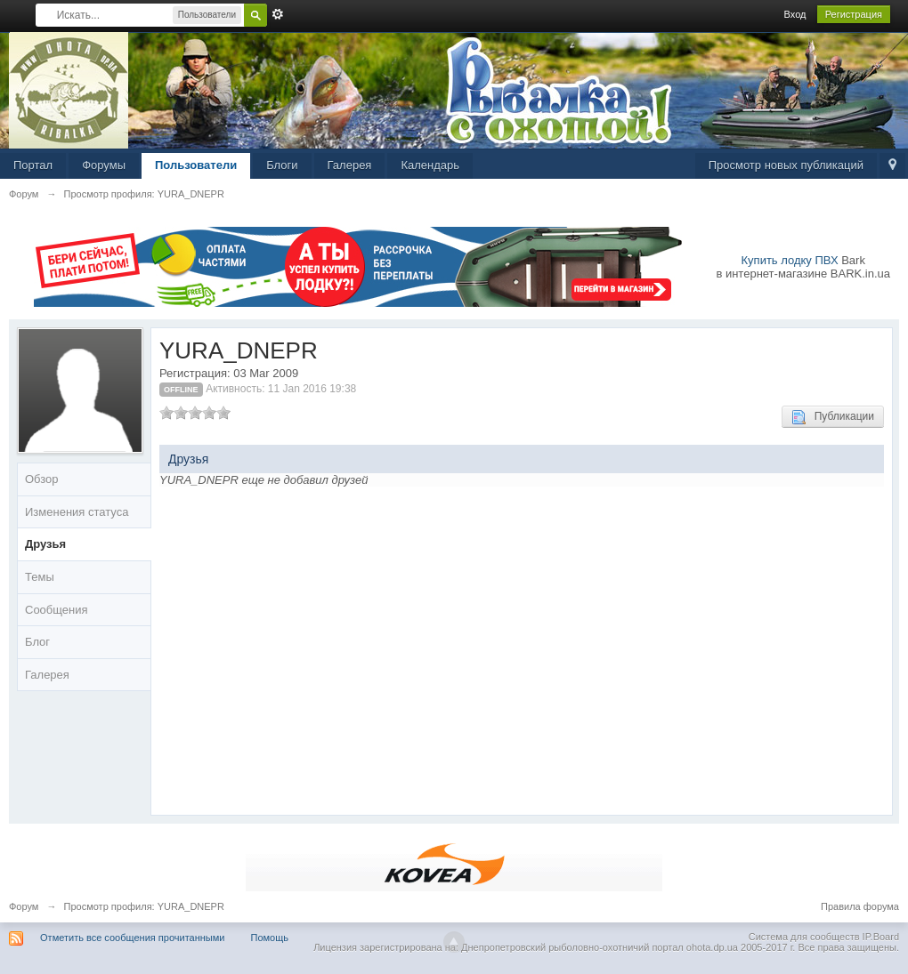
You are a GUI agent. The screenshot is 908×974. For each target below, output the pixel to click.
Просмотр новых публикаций (786, 165)
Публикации (832, 417)
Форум (23, 906)
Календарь (430, 165)
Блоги (281, 165)
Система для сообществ (804, 936)
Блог (37, 641)
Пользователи (196, 165)
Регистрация (853, 14)
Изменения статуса (76, 512)
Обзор (42, 479)
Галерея (350, 165)
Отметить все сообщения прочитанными (132, 937)
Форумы (104, 165)
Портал (33, 165)
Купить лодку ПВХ (790, 260)
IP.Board (881, 936)
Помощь (270, 937)
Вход (795, 14)
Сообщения (56, 609)
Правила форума (860, 906)
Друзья (45, 544)
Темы (39, 577)
